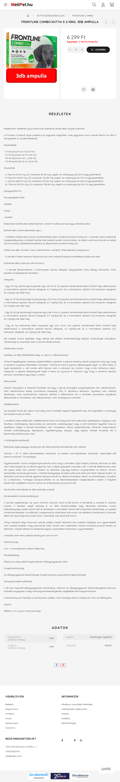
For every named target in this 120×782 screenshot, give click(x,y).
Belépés (9, 704)
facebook (62, 740)
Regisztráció (11, 709)
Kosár (8, 718)
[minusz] (70, 49)
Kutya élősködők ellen (51, 15)
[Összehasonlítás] (93, 89)
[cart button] (112, 5)
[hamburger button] (5, 5)
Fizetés (65, 713)
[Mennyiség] (76, 50)
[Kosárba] (98, 50)
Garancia (10, 728)
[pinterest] (63, 665)
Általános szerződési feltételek (77, 704)
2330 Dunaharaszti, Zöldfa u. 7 (21, 746)
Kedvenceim (11, 723)
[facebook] (56, 665)
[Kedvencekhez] (84, 89)
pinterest (75, 740)
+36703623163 (12, 751)
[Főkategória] (28, 15)
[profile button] (103, 5)
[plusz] (82, 49)
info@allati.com (13, 756)
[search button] (94, 5)
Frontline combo (82, 15)
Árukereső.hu (39, 778)
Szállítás (66, 718)
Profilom (9, 713)
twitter (68, 740)
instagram (81, 740)
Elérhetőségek (69, 723)
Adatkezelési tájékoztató (74, 709)
